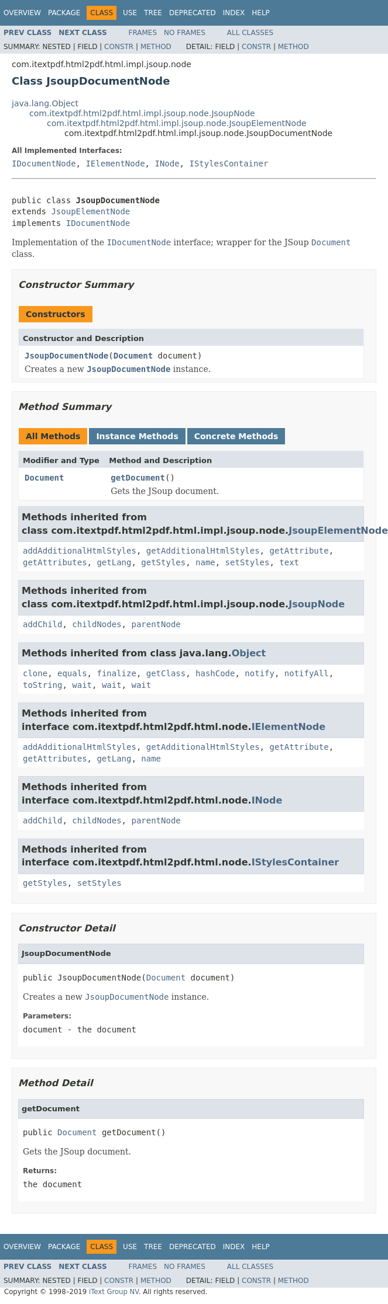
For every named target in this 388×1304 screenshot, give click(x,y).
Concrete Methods (236, 436)
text (289, 562)
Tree (153, 13)
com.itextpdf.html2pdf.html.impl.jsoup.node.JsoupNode (142, 113)
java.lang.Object (45, 103)
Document (133, 355)
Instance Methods (137, 436)
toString (42, 685)
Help (261, 13)
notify (259, 673)
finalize (116, 673)
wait (82, 685)
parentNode (155, 624)
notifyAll (306, 673)
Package (64, 13)
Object (249, 653)
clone (35, 673)
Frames (143, 33)
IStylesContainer (228, 163)
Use (130, 13)
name (205, 562)
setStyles (247, 562)
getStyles (163, 562)
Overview (22, 13)
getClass (166, 673)
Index (234, 13)
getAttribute (298, 550)
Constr (118, 47)
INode (166, 163)
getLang (114, 562)
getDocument (138, 477)
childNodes (96, 624)
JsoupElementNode (90, 211)
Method (155, 47)
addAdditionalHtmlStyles (79, 550)
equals (72, 673)
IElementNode (115, 163)
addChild (42, 624)
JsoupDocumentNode (66, 355)
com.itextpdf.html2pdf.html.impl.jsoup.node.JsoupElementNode (177, 123)
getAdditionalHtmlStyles (203, 550)
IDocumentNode (44, 163)
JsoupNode (317, 604)
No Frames (184, 33)
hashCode (215, 673)
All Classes (250, 33)
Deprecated (192, 13)
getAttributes (55, 562)
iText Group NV (114, 1292)
